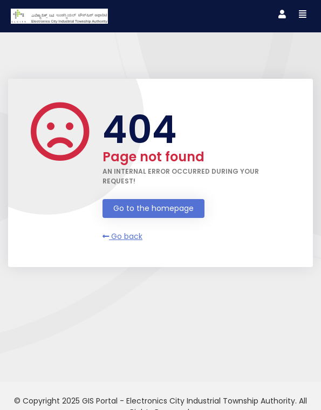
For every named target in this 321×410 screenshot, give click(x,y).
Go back (122, 236)
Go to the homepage (153, 208)
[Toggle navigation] (282, 14)
